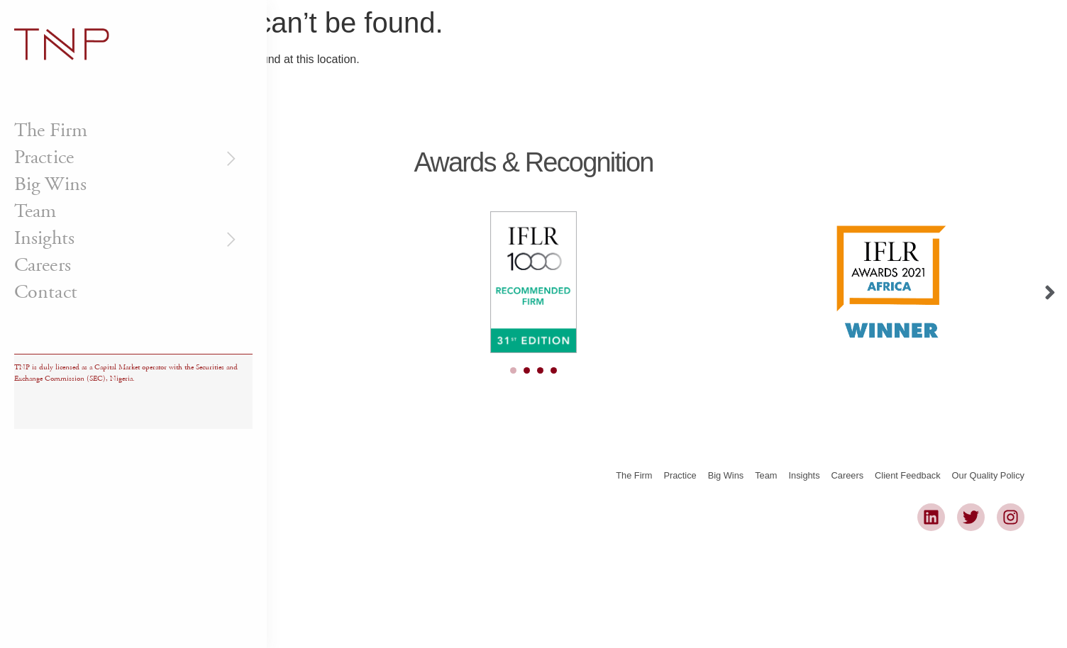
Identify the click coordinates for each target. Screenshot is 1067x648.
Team (35, 211)
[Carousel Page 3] (540, 370)
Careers (42, 265)
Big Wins (50, 184)
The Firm (50, 130)
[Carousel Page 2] (527, 370)
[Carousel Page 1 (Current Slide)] (513, 370)
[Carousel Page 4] (554, 370)
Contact (45, 292)
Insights (127, 238)
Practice (127, 157)
